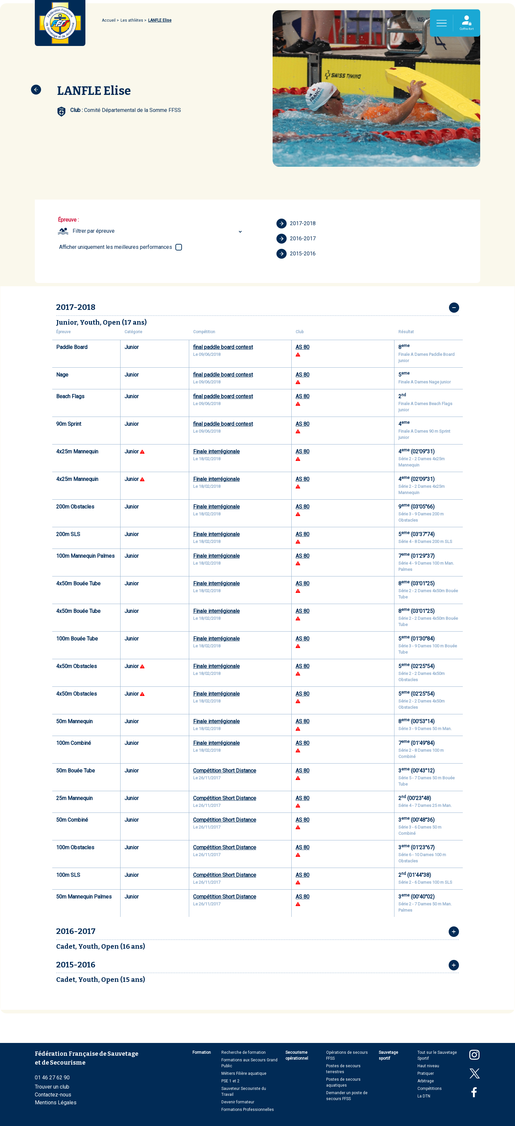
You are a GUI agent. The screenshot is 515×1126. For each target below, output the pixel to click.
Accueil (109, 20)
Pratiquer (425, 1073)
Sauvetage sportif (388, 1055)
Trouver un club (52, 1087)
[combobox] (158, 231)
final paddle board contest (223, 347)
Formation (201, 1052)
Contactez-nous (53, 1095)
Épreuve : (68, 220)
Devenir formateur (237, 1102)
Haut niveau (428, 1066)
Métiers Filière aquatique (243, 1073)
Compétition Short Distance (224, 771)
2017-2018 (296, 223)
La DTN (423, 1096)
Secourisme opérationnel (296, 1055)
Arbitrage (425, 1081)
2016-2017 (296, 238)
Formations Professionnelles (247, 1109)
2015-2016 (296, 254)
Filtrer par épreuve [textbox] (94, 231)
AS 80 (302, 347)
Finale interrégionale (216, 451)
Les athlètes (132, 20)
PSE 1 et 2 (230, 1081)
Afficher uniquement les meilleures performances (115, 247)
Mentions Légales (56, 1102)
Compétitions (429, 1088)
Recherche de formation (243, 1052)
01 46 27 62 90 (52, 1077)
